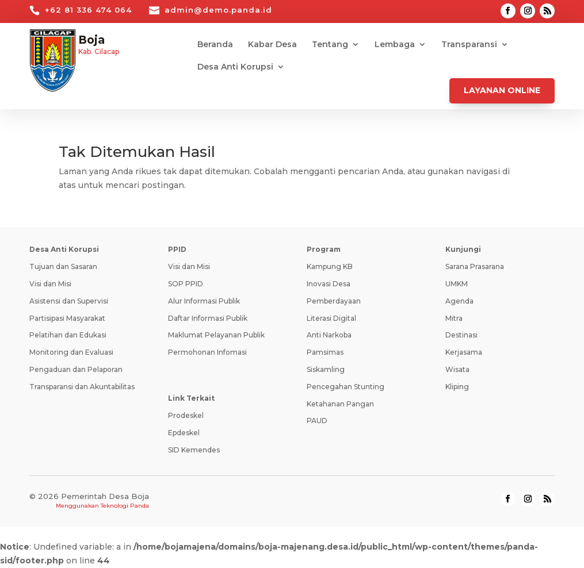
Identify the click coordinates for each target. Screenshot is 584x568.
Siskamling (326, 369)
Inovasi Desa (328, 283)
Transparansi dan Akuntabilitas (82, 386)
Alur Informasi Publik (204, 301)
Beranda (215, 44)
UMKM (456, 283)
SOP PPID (185, 283)
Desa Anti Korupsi (235, 67)
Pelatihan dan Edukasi (67, 335)
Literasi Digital (331, 318)
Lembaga (395, 44)
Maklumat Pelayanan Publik (216, 335)
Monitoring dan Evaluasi (71, 352)
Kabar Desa (272, 44)
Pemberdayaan (334, 301)
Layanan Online (502, 90)
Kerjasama (463, 352)
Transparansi (469, 44)
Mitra (454, 318)
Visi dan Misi (50, 283)
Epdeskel (184, 432)
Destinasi (461, 335)
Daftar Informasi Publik (207, 318)
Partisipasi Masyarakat (67, 318)
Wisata (457, 369)
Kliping (457, 386)
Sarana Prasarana (474, 266)
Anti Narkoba (329, 335)
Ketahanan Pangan (340, 404)
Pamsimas (325, 352)
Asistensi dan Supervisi (68, 301)
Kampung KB (330, 266)
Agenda (459, 301)
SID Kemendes (194, 450)
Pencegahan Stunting (345, 386)
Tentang (330, 44)
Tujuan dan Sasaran (63, 266)
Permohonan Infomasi (207, 352)
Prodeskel (186, 415)
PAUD (317, 420)
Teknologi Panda (125, 505)
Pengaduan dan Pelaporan (76, 369)
